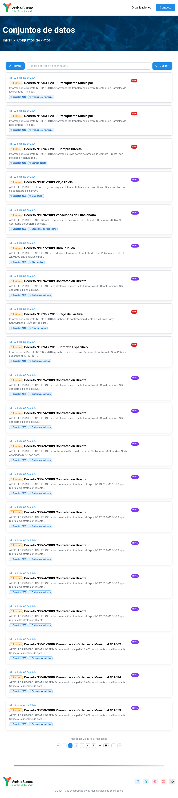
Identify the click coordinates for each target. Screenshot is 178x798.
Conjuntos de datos (34, 40)
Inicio (7, 40)
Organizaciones (141, 7)
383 (107, 745)
